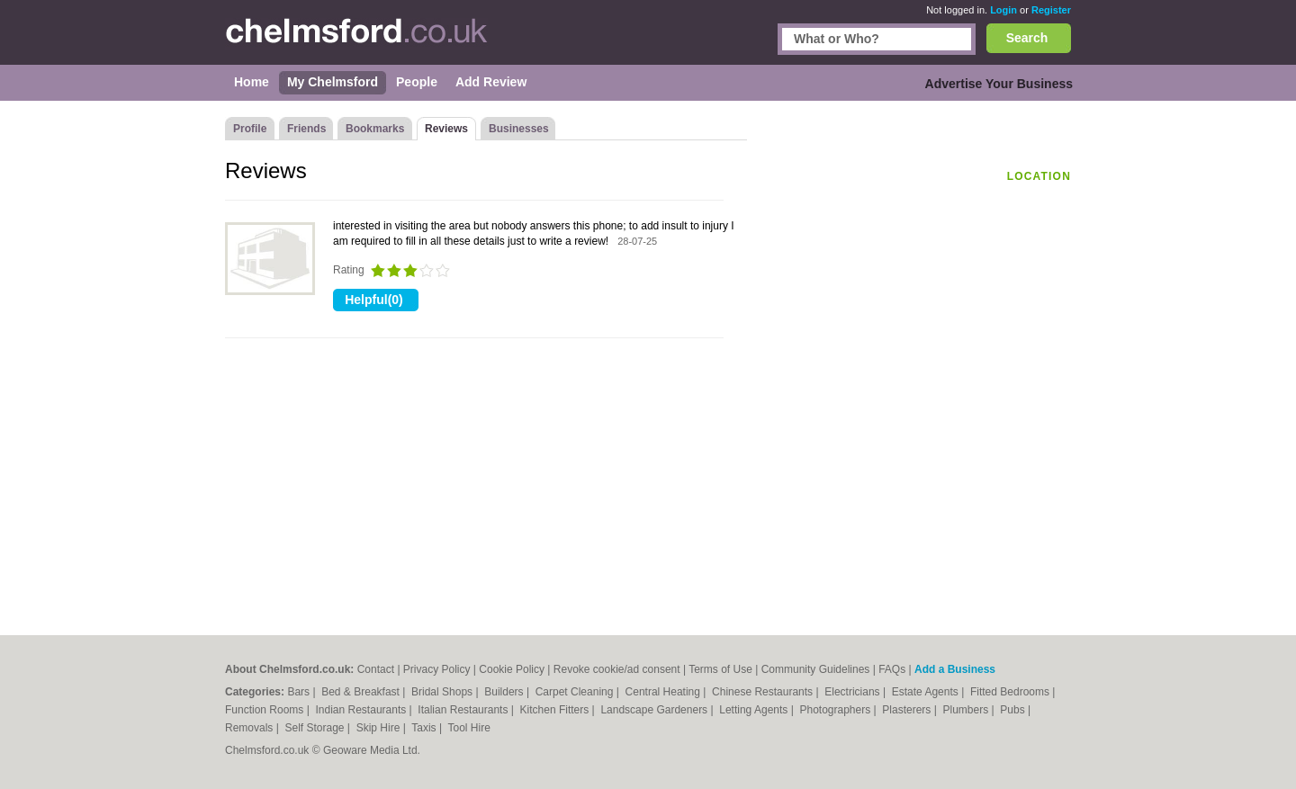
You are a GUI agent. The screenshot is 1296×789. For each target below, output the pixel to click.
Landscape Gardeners (655, 710)
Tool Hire (469, 728)
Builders (505, 692)
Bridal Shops (443, 692)
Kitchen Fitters (556, 710)
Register (1051, 9)
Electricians (853, 692)
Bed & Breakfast (361, 692)
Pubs (1014, 710)
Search (1027, 38)
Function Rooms (266, 710)
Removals (250, 728)
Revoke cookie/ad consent (617, 669)
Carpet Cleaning (576, 692)
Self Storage (315, 728)
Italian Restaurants (464, 710)
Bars (299, 692)
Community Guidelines (815, 669)
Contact (375, 669)
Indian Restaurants (363, 710)
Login (1003, 9)
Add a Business (954, 669)
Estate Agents (926, 692)
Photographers (836, 710)
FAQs (891, 669)
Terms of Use (720, 669)
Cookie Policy (511, 669)
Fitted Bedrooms (1011, 692)
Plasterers (907, 710)
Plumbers (966, 710)
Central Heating (665, 692)
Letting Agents (754, 710)
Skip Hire (379, 728)
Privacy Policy (437, 669)
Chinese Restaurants (763, 692)
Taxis (425, 728)
